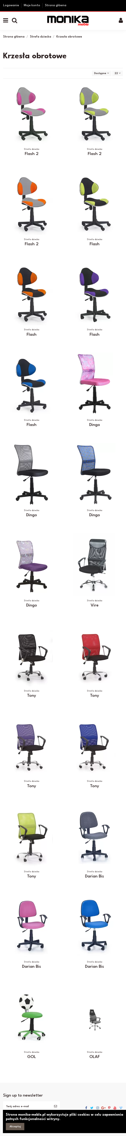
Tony (31, 696)
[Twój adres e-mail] (27, 1106)
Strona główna (55, 5)
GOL (31, 1057)
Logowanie (11, 5)
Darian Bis (94, 876)
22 (118, 73)
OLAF (94, 1057)
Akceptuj (15, 1126)
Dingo (94, 425)
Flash (95, 244)
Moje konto (32, 5)
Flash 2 (31, 154)
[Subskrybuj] (55, 1106)
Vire (95, 605)
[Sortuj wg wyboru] (101, 73)
